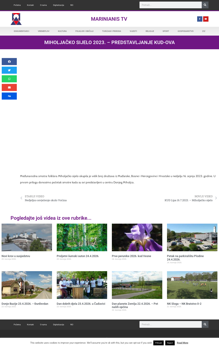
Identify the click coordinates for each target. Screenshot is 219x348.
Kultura (62, 31)
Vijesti (133, 31)
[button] (9, 61)
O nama (43, 5)
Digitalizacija (58, 5)
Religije (150, 31)
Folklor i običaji (84, 31)
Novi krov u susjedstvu (16, 256)
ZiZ (203, 31)
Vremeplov (43, 31)
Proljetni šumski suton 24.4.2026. (78, 256)
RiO (71, 5)
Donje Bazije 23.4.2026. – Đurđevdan (25, 303)
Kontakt (30, 5)
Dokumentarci (21, 31)
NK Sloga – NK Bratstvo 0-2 (184, 303)
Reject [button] (170, 343)
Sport (166, 31)
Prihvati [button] (158, 343)
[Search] (205, 5)
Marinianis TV (109, 19)
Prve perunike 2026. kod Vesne (131, 256)
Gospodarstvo (186, 31)
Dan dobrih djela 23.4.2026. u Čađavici (81, 303)
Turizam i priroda (111, 31)
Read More (182, 342)
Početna (17, 5)
